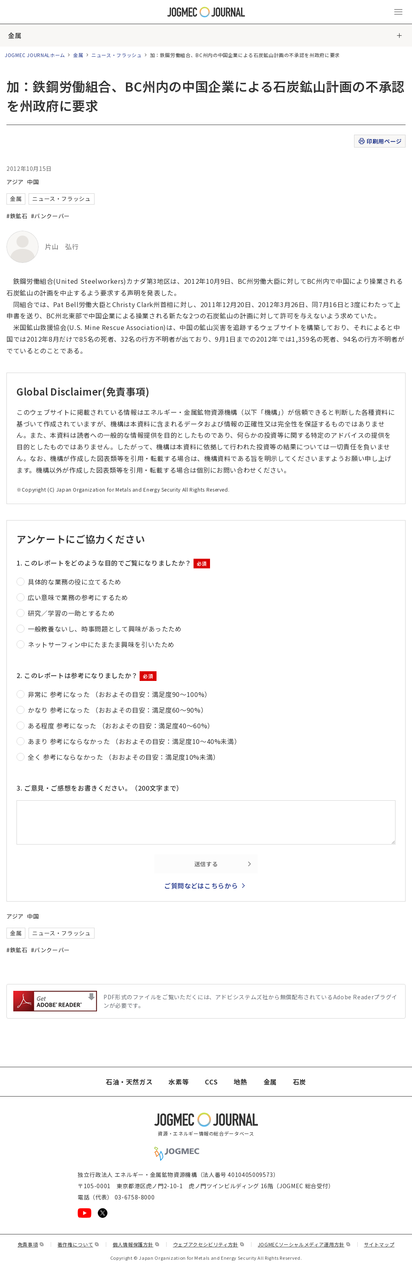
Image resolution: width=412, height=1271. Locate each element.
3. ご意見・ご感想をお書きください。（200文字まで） (99, 788)
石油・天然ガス (129, 1081)
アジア (15, 182)
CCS (211, 1081)
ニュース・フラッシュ (116, 54)
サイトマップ (379, 1244)
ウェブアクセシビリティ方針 (209, 1244)
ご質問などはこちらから (201, 885)
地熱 (240, 1081)
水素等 (179, 1081)
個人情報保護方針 (136, 1244)
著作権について (78, 1244)
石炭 (299, 1081)
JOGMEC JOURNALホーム (35, 54)
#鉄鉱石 (17, 216)
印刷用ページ (380, 141)
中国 (33, 182)
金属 (14, 35)
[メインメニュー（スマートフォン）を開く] (398, 12)
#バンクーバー (50, 216)
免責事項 (31, 1244)
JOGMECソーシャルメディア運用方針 (304, 1244)
